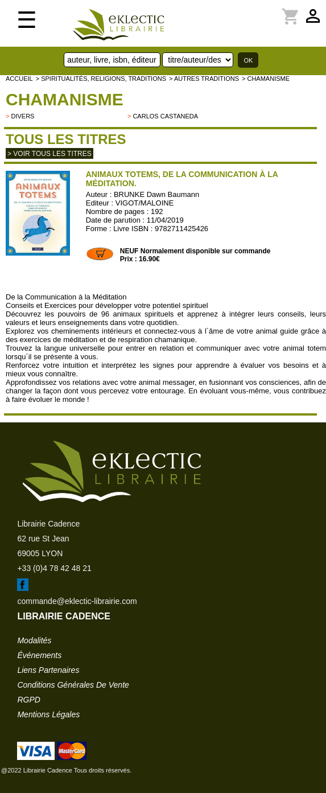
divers (22, 116)
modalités (34, 640)
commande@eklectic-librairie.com (77, 601)
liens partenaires (48, 670)
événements (39, 655)
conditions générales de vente (73, 684)
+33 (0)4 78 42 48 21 (54, 568)
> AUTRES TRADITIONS (204, 78)
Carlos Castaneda (165, 116)
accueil (19, 78)
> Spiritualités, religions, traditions (101, 78)
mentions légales (48, 714)
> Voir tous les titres (49, 154)
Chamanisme (64, 99)
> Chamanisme (266, 78)
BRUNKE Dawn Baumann (156, 194)
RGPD (28, 699)
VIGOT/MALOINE (144, 203)
